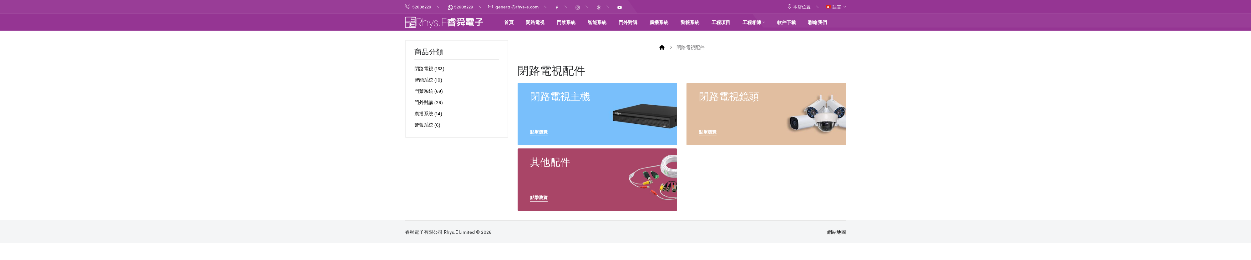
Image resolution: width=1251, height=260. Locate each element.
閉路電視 (429, 68)
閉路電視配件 (690, 47)
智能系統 (428, 79)
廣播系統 (428, 113)
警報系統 (427, 124)
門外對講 (428, 102)
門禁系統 (428, 91)
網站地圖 (836, 231)
